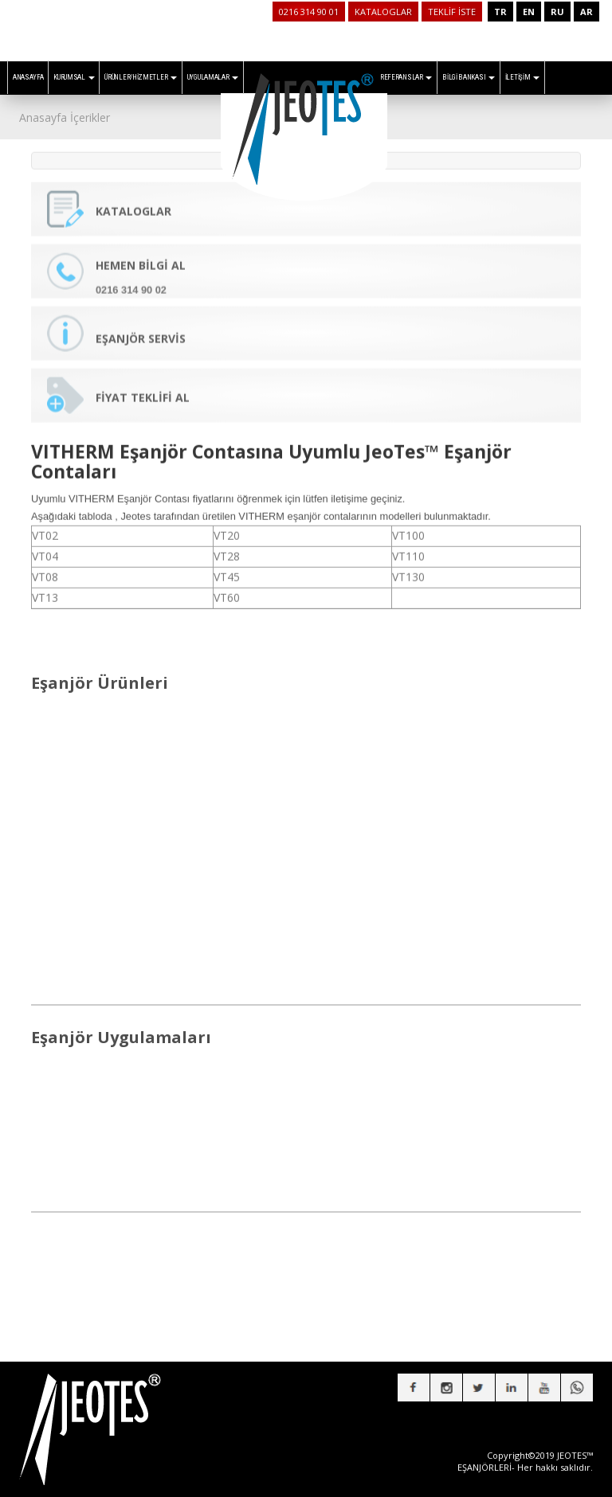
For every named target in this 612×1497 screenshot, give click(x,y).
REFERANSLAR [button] (406, 77)
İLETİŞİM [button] (522, 77)
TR (500, 12)
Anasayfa (43, 117)
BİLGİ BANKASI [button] (468, 77)
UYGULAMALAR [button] (212, 77)
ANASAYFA (28, 77)
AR (586, 12)
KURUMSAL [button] (73, 77)
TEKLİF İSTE (452, 12)
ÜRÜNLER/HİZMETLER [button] (140, 77)
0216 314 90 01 (309, 12)
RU (557, 12)
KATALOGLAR (383, 12)
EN (529, 12)
